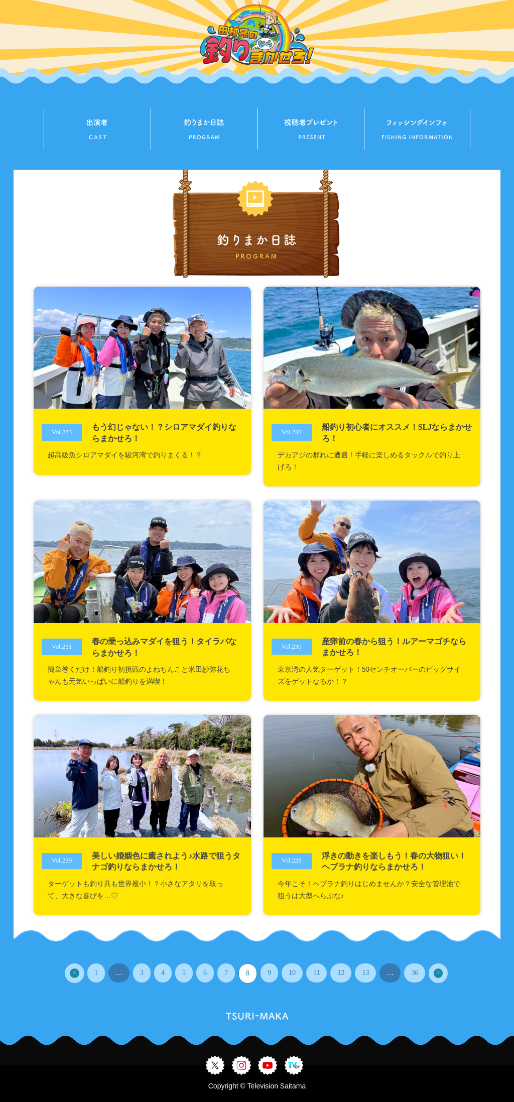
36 (414, 972)
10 (292, 972)
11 (316, 972)
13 (365, 972)
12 (340, 972)
